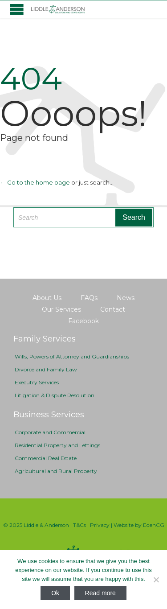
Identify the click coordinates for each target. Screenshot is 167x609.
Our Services (61, 309)
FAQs (89, 298)
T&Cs (79, 525)
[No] (155, 579)
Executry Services (37, 382)
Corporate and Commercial (50, 432)
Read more (100, 593)
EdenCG (153, 525)
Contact (112, 309)
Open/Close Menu (16, 9)
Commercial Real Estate (46, 458)
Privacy (100, 525)
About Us (47, 298)
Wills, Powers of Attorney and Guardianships (72, 356)
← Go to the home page (35, 182)
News (125, 298)
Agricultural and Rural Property (56, 471)
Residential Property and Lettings (57, 445)
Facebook (83, 321)
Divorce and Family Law (46, 369)
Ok (55, 593)
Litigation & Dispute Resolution (54, 395)
